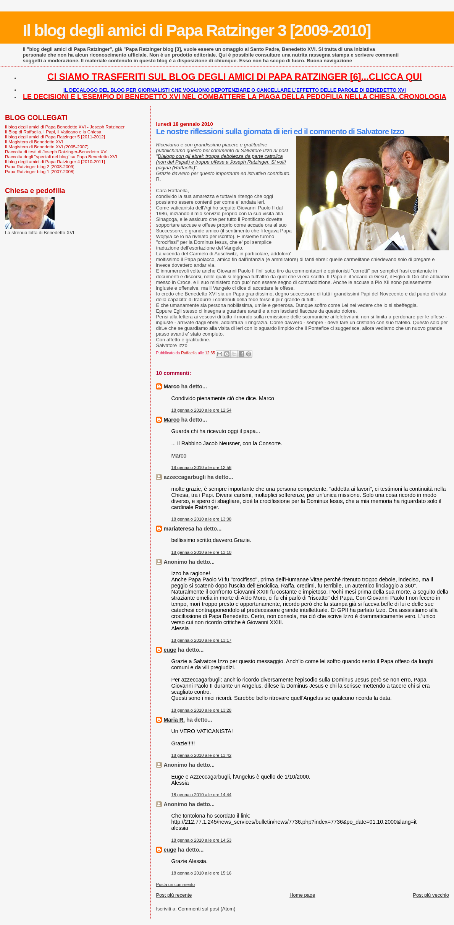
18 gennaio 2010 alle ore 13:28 (201, 710)
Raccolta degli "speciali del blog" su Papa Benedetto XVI (61, 156)
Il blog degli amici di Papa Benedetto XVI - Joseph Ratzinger (64, 126)
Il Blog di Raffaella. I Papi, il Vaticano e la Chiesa (53, 131)
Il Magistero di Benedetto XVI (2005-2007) (47, 146)
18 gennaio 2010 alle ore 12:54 (201, 410)
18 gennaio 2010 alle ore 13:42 (201, 755)
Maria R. (174, 720)
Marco (171, 386)
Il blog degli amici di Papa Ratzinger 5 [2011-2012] (55, 136)
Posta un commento (175, 884)
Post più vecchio (431, 895)
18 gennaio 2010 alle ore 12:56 (201, 467)
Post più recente (174, 895)
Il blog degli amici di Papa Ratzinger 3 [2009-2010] (196, 30)
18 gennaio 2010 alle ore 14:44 (201, 794)
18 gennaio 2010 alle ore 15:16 (201, 873)
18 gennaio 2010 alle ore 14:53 (201, 840)
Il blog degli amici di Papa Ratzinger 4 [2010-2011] (55, 161)
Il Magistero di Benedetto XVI (34, 141)
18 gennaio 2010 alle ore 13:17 (201, 640)
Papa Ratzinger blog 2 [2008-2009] (39, 166)
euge (169, 650)
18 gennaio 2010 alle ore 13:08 (201, 519)
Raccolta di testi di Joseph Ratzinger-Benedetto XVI (56, 151)
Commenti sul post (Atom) (206, 909)
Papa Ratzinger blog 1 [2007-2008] (39, 171)
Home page (302, 895)
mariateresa (178, 529)
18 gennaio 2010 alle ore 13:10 (201, 552)
